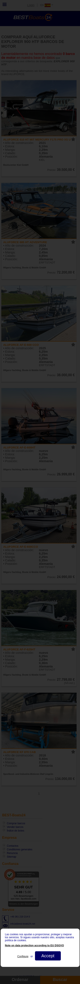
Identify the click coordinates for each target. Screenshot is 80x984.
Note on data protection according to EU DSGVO (34, 945)
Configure (22, 956)
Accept (47, 955)
